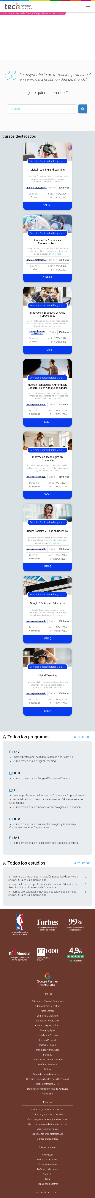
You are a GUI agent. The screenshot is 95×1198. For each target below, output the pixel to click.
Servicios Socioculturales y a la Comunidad (47, 1079)
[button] (7, 38)
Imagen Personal (47, 1040)
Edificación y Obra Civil (47, 1020)
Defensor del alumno (47, 1169)
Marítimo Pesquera (47, 1064)
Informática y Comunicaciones (47, 1059)
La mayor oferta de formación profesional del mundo (33, 13)
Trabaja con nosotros (47, 1184)
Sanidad (48, 1069)
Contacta (47, 1174)
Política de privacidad (47, 1159)
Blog (47, 1179)
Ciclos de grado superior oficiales (47, 1109)
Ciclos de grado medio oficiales (47, 1114)
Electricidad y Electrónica (47, 1025)
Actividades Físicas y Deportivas (48, 1001)
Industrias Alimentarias (47, 1050)
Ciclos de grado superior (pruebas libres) (47, 1119)
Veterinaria (47, 1093)
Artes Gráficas (47, 1011)
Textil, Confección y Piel (47, 1084)
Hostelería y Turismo (47, 1035)
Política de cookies (47, 1164)
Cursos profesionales (47, 1139)
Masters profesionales (47, 1129)
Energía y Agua (47, 1030)
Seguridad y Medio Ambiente (47, 1074)
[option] (47, 39)
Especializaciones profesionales (47, 1134)
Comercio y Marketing (47, 1016)
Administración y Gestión (47, 1006)
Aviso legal (47, 1154)
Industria (47, 1054)
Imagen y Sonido (47, 1045)
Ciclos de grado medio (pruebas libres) (47, 1124)
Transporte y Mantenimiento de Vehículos (47, 1089)
